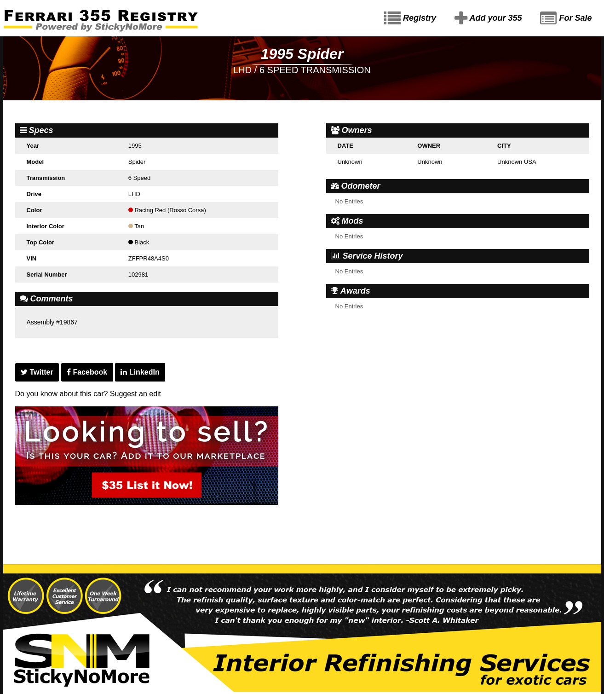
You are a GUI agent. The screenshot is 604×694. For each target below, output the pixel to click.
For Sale (566, 18)
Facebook (87, 372)
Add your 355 (488, 18)
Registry (410, 18)
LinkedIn (140, 372)
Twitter (37, 372)
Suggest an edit (135, 394)
